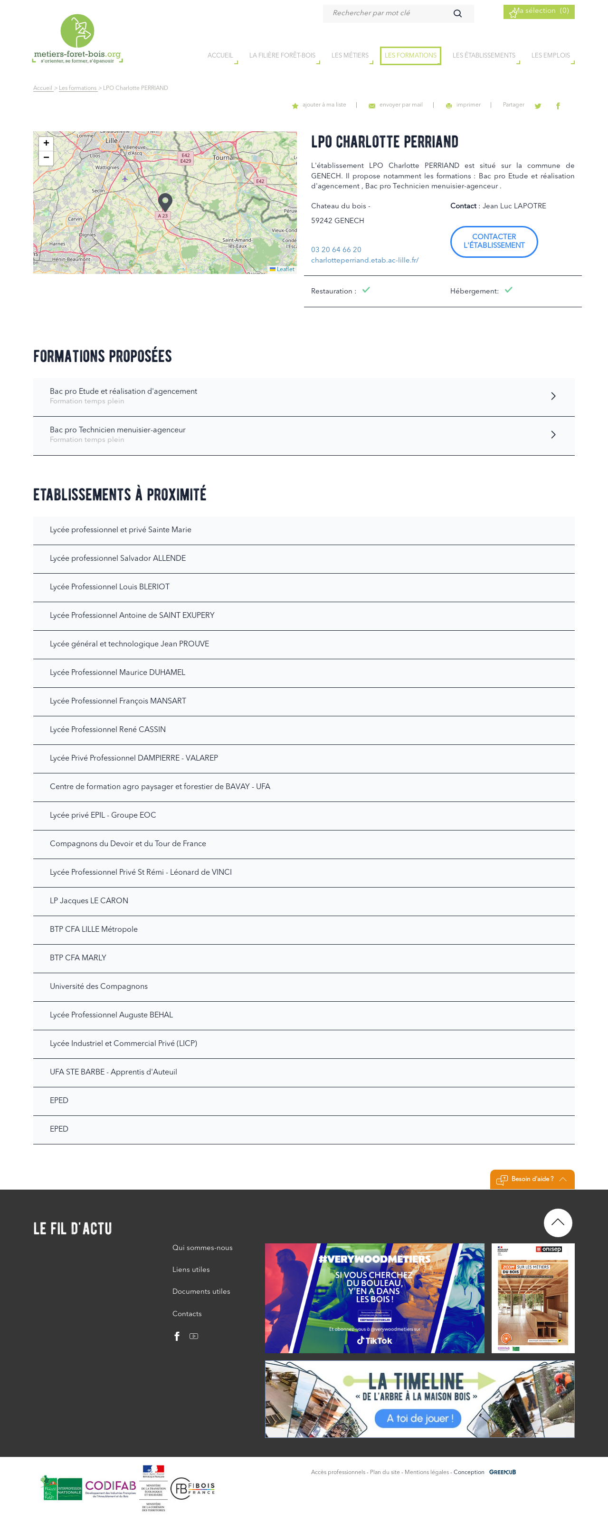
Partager (528, 105)
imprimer (484, 105)
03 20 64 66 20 (336, 250)
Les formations (411, 56)
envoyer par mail (424, 105)
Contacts (187, 1314)
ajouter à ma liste (354, 105)
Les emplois (551, 56)
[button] (165, 202)
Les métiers (350, 56)
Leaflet (282, 270)
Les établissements (484, 56)
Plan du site (385, 1472)
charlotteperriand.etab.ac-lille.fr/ (365, 260)
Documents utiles (201, 1292)
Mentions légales (427, 1472)
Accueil (43, 88)
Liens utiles (191, 1270)
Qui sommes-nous (202, 1248)
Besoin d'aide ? (531, 1180)
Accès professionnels (338, 1472)
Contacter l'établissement (494, 242)
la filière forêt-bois (282, 56)
